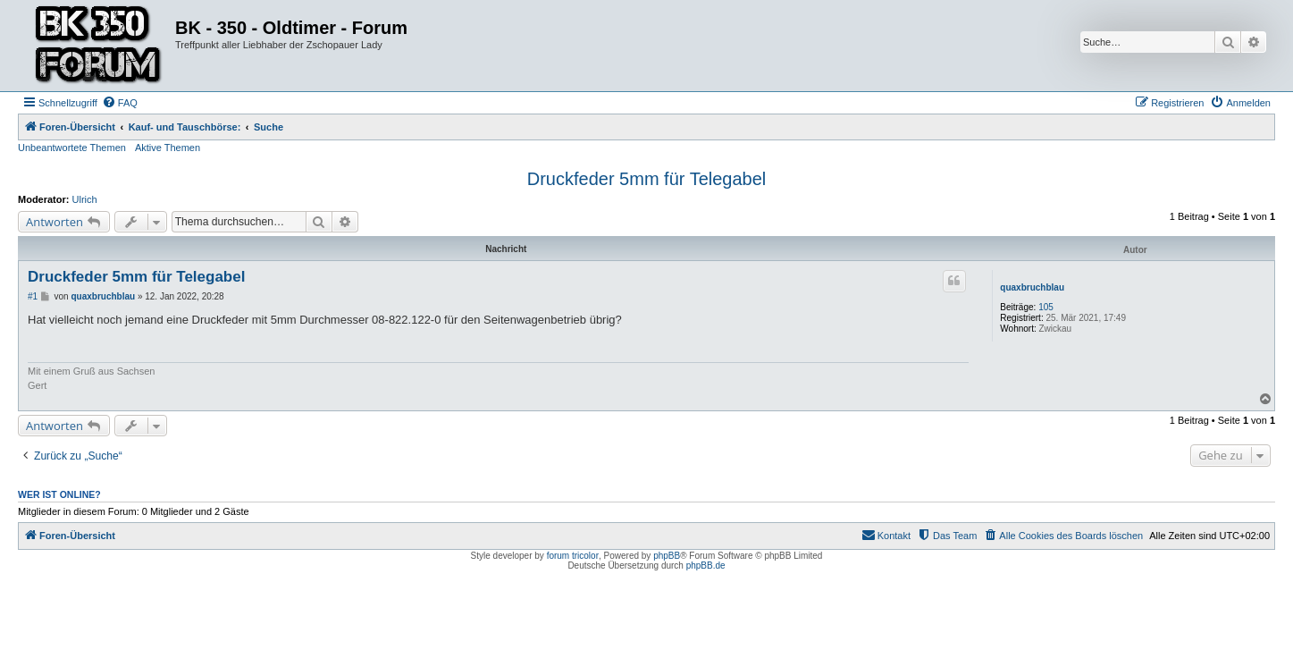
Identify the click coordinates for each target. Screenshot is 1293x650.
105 (1046, 307)
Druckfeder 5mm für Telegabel (647, 179)
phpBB (666, 556)
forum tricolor (573, 556)
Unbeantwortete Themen (72, 147)
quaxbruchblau (1032, 287)
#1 (33, 296)
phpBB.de (706, 565)
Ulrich (84, 199)
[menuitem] (120, 103)
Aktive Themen (167, 147)
